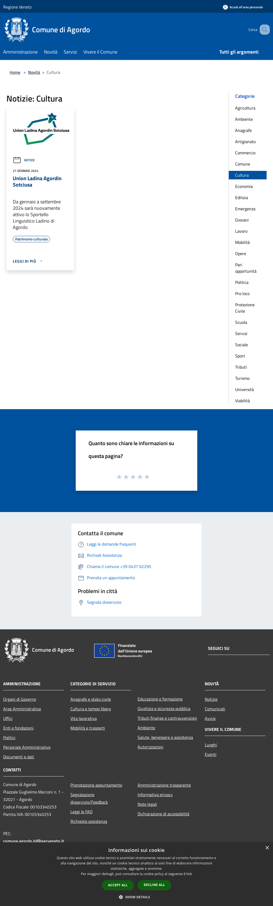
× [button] (267, 848)
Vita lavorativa (83, 718)
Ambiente (244, 119)
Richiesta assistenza (88, 821)
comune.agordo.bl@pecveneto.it (33, 841)
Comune (242, 164)
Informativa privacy (155, 794)
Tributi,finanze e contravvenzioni (167, 718)
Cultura (242, 175)
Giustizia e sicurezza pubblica (164, 708)
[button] (136, 897)
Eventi (210, 754)
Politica (241, 282)
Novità (34, 72)
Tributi (241, 367)
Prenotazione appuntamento (96, 785)
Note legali (147, 804)
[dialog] (136, 874)
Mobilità (242, 242)
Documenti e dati (18, 757)
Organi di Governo (19, 699)
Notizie (24, 160)
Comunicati (215, 709)
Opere (240, 253)
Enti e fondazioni (18, 728)
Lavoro (241, 231)
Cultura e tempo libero (90, 709)
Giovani (242, 220)
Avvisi (210, 718)
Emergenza (245, 209)
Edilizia (241, 197)
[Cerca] (263, 29)
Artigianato (245, 141)
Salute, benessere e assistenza (165, 737)
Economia (244, 186)
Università (244, 389)
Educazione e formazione (160, 699)
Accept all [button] (118, 885)
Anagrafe (243, 130)
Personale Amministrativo (26, 747)
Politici (9, 737)
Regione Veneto (17, 7)
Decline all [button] (154, 885)
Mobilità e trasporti (87, 728)
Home (15, 72)
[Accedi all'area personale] (243, 7)
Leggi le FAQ (81, 811)
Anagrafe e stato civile (90, 699)
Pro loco (242, 293)
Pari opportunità (245, 267)
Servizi (241, 333)
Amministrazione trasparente (164, 785)
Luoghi (211, 745)
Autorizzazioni (150, 747)
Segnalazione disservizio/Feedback (89, 798)
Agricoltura (245, 108)
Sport (240, 356)
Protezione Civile (245, 307)
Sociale (241, 344)
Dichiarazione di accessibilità (163, 814)
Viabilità (242, 400)
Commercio (245, 153)
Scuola (241, 322)
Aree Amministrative (22, 709)
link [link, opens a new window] (189, 874)
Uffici (8, 718)
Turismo (242, 378)
